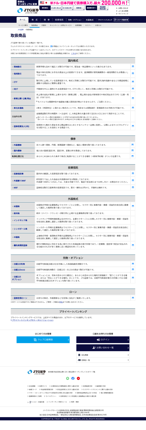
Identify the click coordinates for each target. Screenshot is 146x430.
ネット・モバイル (56, 8)
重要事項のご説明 (35, 396)
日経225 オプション (17, 278)
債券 (46, 19)
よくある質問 (122, 11)
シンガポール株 (20, 228)
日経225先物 (19, 263)
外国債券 (17, 144)
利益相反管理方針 (47, 389)
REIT (16, 88)
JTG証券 (21, 29)
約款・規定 (75, 402)
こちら (73, 53)
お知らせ (98, 25)
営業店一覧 (84, 360)
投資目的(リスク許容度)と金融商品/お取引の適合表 (78, 396)
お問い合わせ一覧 (103, 348)
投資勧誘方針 (87, 386)
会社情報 (32, 386)
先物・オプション (74, 19)
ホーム (22, 19)
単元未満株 (18, 108)
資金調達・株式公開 (102, 8)
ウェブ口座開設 (43, 340)
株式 (34, 19)
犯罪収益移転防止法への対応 (87, 393)
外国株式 (90, 19)
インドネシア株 (20, 220)
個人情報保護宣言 (107, 393)
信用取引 (17, 73)
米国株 (17, 206)
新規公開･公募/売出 (22, 98)
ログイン (103, 340)
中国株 (17, 237)
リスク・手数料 (121, 19)
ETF (15, 82)
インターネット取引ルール (57, 402)
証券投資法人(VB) (21, 126)
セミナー (88, 25)
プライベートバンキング (105, 19)
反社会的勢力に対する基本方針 (68, 389)
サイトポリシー (51, 396)
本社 (61, 302)
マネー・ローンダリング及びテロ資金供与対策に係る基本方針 (51, 393)
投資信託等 (18, 173)
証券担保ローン (20, 298)
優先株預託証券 (20, 245)
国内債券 (17, 150)
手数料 (43, 25)
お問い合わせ (122, 8)
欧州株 (17, 213)
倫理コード (33, 389)
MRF (16, 187)
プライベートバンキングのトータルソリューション (32, 320)
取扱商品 (34, 25)
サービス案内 (23, 25)
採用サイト (43, 386)
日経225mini (19, 269)
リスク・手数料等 (36, 402)
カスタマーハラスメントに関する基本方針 (98, 389)
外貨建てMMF (20, 180)
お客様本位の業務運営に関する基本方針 (65, 386)
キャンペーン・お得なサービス (61, 25)
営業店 (79, 8)
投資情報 (78, 25)
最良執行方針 (101, 386)
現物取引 (17, 66)
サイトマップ (122, 13)
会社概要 (83, 355)
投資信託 (59, 19)
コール (67, 8)
